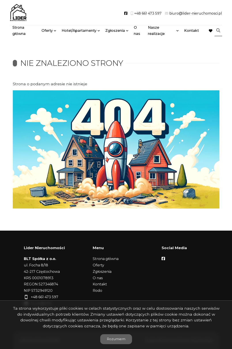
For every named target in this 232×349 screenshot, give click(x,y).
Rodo (97, 290)
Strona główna (19, 31)
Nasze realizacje (156, 31)
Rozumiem (116, 339)
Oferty (47, 31)
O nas (137, 31)
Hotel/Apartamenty (79, 31)
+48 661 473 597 (44, 297)
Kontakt (191, 31)
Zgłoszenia (115, 31)
